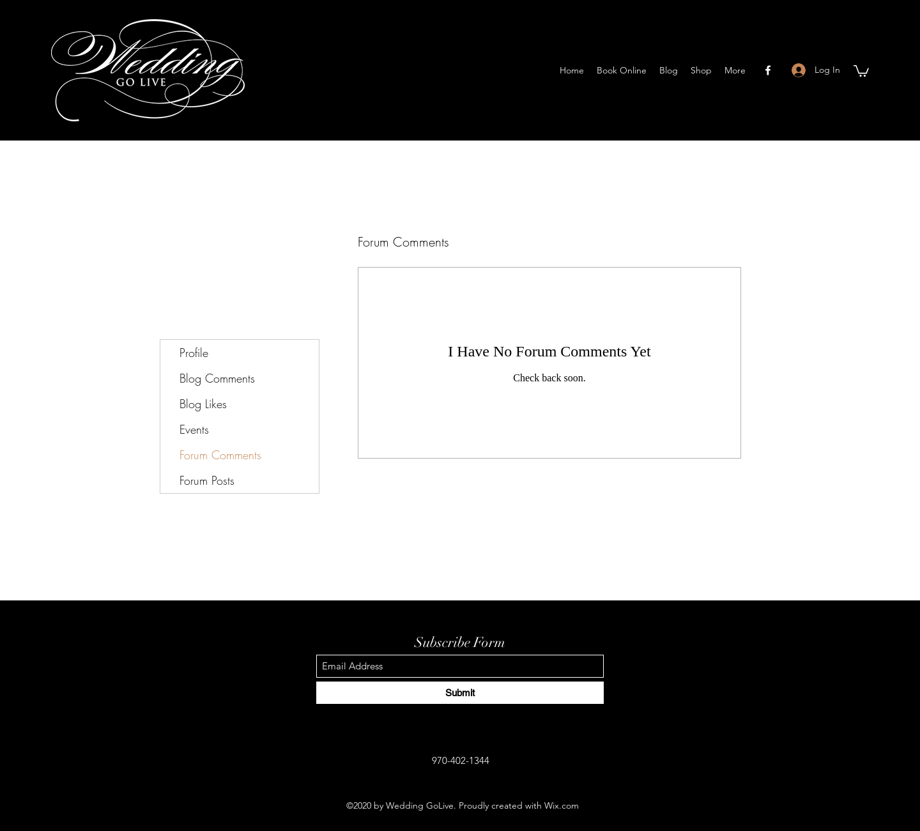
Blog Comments (217, 378)
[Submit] (460, 693)
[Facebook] (768, 70)
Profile (194, 352)
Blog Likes (203, 403)
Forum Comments (220, 454)
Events (194, 429)
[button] (861, 70)
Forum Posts (207, 480)
